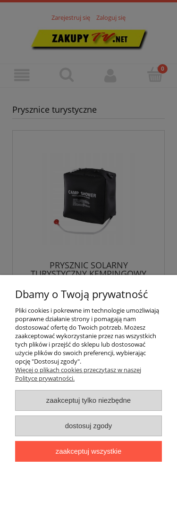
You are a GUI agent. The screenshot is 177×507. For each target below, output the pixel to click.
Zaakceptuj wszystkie (88, 451)
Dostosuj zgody (88, 426)
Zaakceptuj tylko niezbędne (88, 400)
